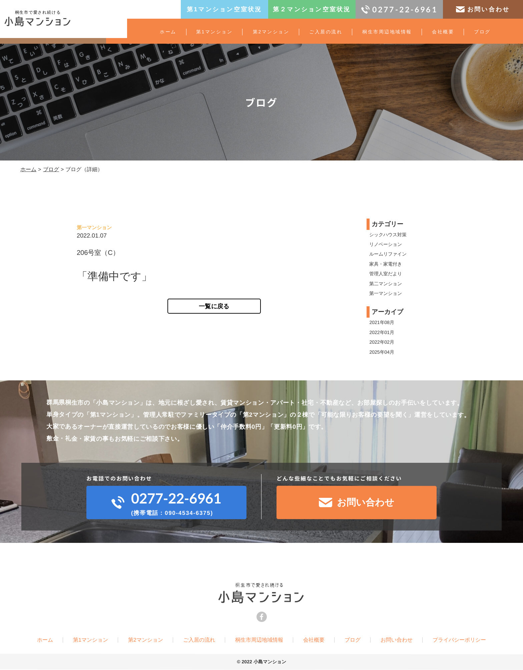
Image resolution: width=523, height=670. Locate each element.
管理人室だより (386, 273)
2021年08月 (382, 322)
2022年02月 (382, 342)
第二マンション (386, 283)
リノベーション (386, 244)
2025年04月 (382, 352)
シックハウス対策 (388, 234)
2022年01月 (382, 332)
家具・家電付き (386, 264)
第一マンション (386, 293)
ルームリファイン (388, 254)
